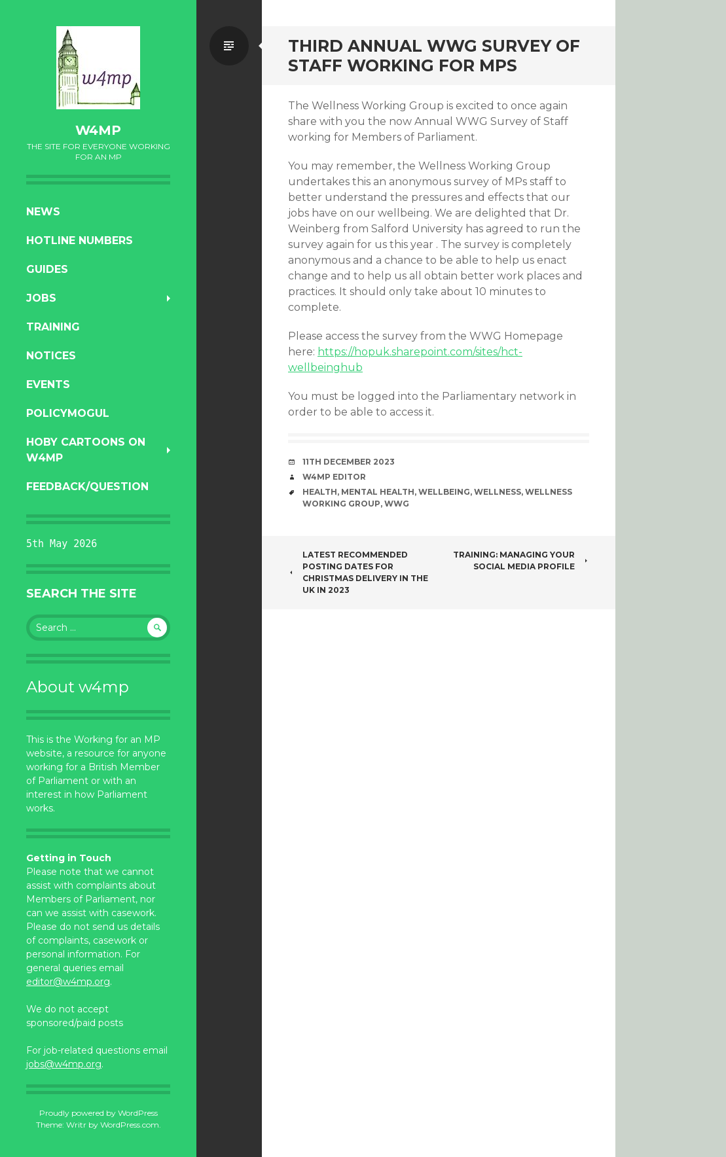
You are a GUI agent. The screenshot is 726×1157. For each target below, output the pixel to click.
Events (48, 384)
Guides (47, 269)
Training (53, 327)
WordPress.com (129, 1125)
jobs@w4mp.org (63, 1064)
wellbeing (444, 492)
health (319, 492)
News (43, 211)
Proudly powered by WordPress (98, 1113)
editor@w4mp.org (68, 982)
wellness (497, 492)
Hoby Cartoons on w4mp (85, 450)
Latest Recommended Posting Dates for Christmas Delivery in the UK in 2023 (358, 572)
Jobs (41, 298)
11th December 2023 (348, 462)
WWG (396, 503)
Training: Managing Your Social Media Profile (521, 560)
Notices (51, 355)
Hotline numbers (79, 240)
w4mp (98, 130)
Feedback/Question (87, 486)
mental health (377, 492)
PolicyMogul (67, 413)
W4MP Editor (334, 477)
